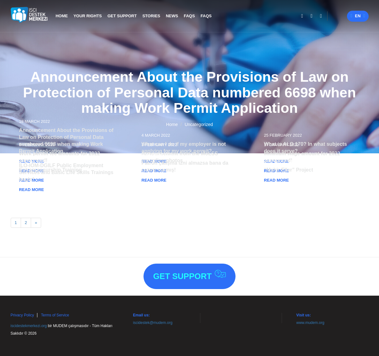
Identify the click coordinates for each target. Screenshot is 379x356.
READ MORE (154, 180)
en (357, 16)
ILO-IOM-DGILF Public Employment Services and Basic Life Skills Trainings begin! (66, 172)
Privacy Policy (22, 315)
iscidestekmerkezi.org (29, 326)
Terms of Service (55, 315)
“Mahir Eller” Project (288, 170)
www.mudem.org (310, 322)
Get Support (189, 275)
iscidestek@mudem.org (153, 322)
